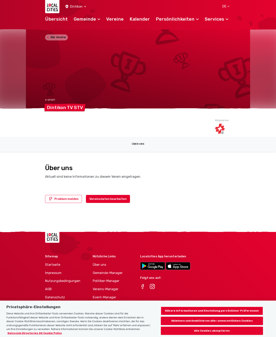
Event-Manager (104, 297)
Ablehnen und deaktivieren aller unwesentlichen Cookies (212, 325)
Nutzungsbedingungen (62, 281)
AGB (48, 289)
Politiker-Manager (106, 281)
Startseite (52, 265)
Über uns (138, 143)
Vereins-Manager (105, 289)
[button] (75, 7)
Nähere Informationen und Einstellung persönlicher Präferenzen (212, 315)
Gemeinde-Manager (108, 273)
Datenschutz (55, 297)
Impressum (53, 273)
